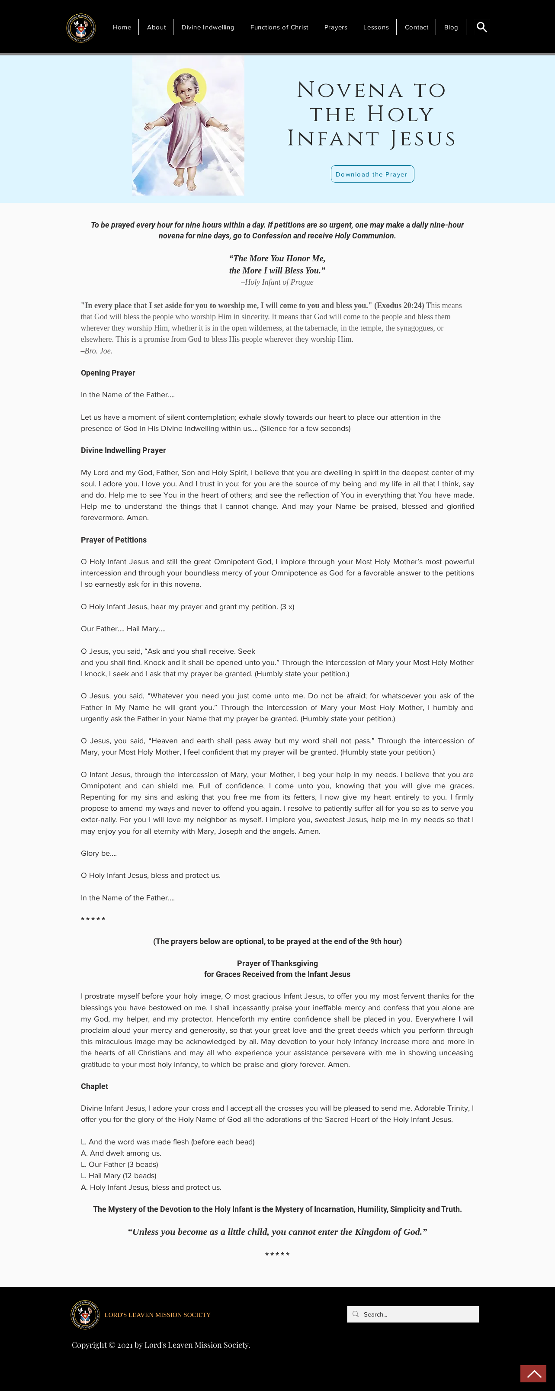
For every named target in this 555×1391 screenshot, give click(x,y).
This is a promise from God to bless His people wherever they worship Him (233, 339)
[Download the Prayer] (372, 174)
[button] (157, 27)
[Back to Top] (533, 1373)
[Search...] (412, 1314)
